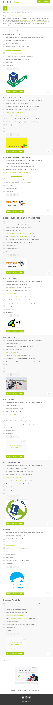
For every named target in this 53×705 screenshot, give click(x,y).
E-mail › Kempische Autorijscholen (14, 615)
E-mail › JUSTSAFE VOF (12, 352)
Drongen (18, 468)
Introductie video (24, 560)
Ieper (17, 284)
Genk (12, 405)
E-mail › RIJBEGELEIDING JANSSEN (15, 112)
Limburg (8, 343)
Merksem (15, 40)
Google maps (22, 40)
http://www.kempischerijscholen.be (19, 618)
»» (17, 30)
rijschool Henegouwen (25, 20)
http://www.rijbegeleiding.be (17, 115)
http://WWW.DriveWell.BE (17, 548)
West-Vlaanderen (10, 163)
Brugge (17, 224)
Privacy (29, 701)
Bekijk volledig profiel (15, 91)
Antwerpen (8, 40)
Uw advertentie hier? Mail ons (26, 682)
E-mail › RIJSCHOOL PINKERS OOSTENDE (17, 172)
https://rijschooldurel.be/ (16, 418)
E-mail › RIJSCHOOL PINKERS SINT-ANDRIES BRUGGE (20, 233)
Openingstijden (10, 62)
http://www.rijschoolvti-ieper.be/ (18, 296)
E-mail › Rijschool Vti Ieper (12, 293)
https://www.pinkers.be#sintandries (19, 236)
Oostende (18, 163)
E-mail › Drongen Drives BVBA (13, 477)
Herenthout (15, 606)
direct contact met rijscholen (37, 21)
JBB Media (25, 701)
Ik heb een (43, 1)
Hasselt (13, 343)
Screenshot (26, 53)
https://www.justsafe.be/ (16, 355)
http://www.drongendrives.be (17, 480)
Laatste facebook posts (12, 128)
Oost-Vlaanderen (10, 468)
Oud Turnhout (16, 103)
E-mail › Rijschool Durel (12, 414)
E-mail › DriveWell (10, 545)
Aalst (17, 535)
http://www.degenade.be (16, 53)
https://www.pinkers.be (16, 176)
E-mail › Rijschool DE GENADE (13, 50)
